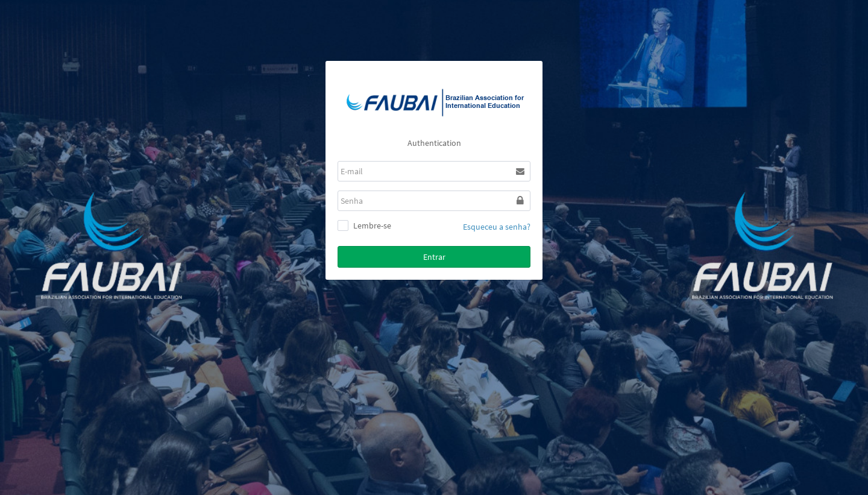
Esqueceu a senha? (496, 226)
